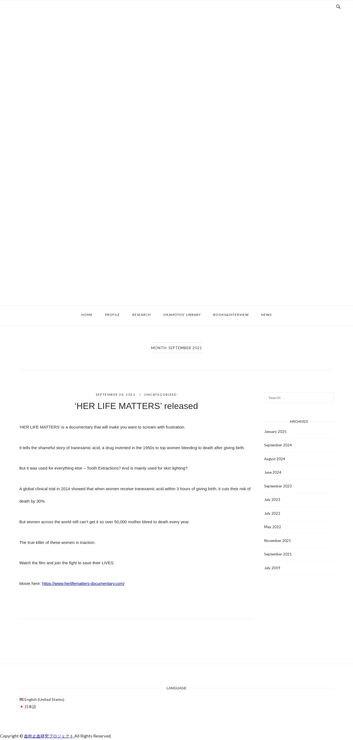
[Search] (327, 395)
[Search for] (299, 397)
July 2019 (272, 568)
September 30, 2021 (116, 394)
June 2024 (272, 472)
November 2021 (277, 540)
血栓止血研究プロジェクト (49, 735)
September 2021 (278, 554)
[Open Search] (338, 6)
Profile (112, 315)
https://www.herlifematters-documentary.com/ (83, 583)
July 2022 (272, 513)
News (266, 315)
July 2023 (272, 499)
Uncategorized (160, 394)
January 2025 (275, 431)
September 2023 (278, 486)
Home (87, 315)
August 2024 (274, 459)
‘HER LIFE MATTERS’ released (136, 406)
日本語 (30, 706)
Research (141, 315)
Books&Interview (231, 315)
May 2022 (272, 527)
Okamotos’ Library (182, 315)
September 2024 (278, 445)
